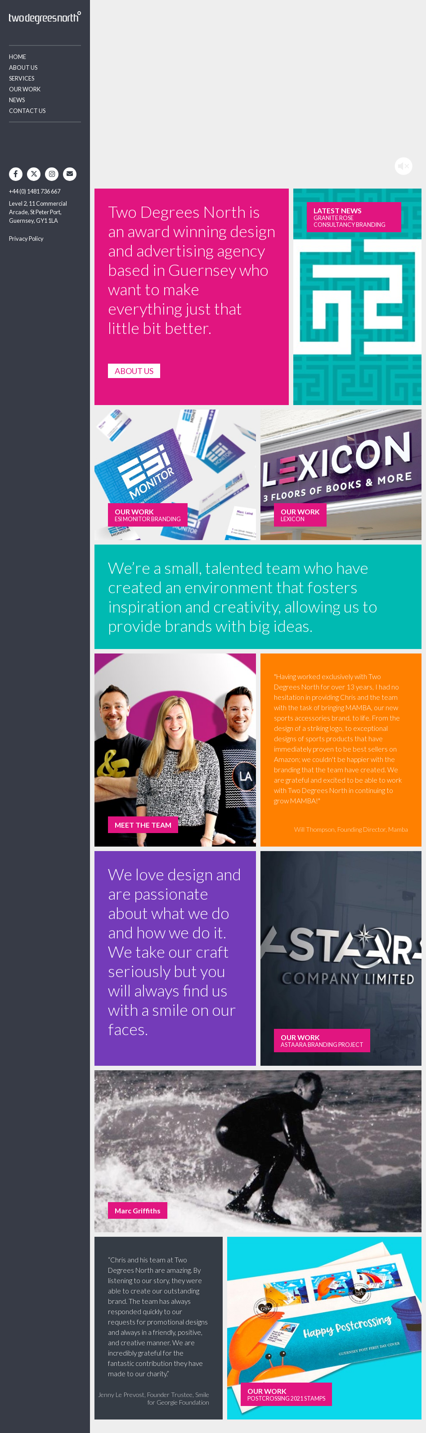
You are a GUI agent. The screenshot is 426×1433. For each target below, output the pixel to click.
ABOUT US (134, 371)
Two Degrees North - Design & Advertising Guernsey (45, 17)
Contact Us (27, 110)
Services (21, 78)
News (17, 100)
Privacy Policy (26, 238)
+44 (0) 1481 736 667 (34, 191)
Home (17, 56)
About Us (23, 67)
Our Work (24, 89)
